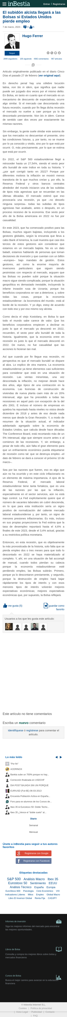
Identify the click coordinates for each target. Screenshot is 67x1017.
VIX (58, 891)
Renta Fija (40, 898)
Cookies (23, 1008)
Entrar (46, 4)
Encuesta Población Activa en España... (30, 796)
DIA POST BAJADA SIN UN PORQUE (29, 785)
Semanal (33, 825)
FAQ (35, 1015)
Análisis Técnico (20, 887)
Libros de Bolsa (33, 949)
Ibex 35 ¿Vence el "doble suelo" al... (28, 812)
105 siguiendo (26, 59)
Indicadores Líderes (15, 894)
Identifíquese (15, 730)
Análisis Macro (34, 879)
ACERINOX (16, 769)
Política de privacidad (41, 1008)
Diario (33, 818)
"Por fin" (14, 764)
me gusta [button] (11, 605)
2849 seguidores (10, 59)
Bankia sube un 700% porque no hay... (29, 774)
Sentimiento (38, 883)
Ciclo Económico (44, 891)
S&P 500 (14, 879)
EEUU (53, 883)
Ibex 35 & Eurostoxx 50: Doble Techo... (29, 807)
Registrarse (59, 4)
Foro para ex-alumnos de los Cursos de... (31, 801)
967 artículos (56, 59)
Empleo (40, 894)
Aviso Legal (22, 1012)
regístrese (32, 730)
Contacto (50, 1012)
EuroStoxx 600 (13, 891)
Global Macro (53, 894)
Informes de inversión (33, 921)
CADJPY (52, 898)
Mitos (30, 894)
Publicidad (36, 1012)
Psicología (28, 891)
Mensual (33, 832)
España (39, 887)
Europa (50, 887)
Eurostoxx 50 (17, 883)
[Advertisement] (33, 670)
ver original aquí (49, 75)
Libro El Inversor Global (20, 898)
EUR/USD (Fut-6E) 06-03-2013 (25, 791)
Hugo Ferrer (32, 36)
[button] (12, 53)
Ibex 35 (53, 879)
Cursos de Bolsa (33, 976)
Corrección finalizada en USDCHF (27, 780)
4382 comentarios (41, 59)
